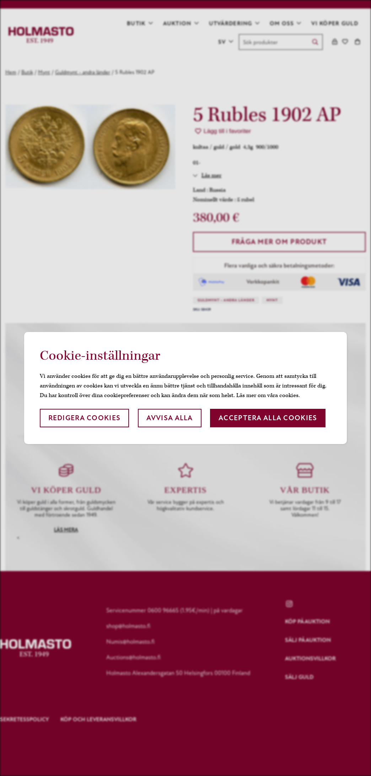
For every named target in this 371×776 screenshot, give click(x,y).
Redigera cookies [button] (84, 417)
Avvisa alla (169, 417)
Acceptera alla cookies (268, 417)
